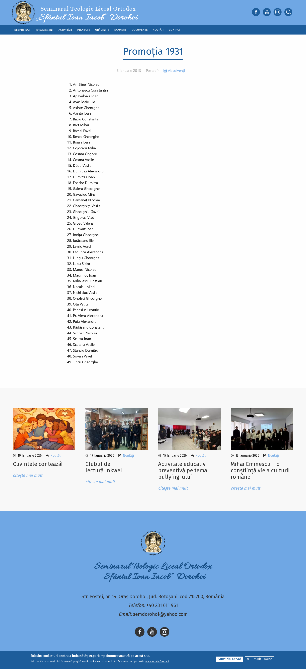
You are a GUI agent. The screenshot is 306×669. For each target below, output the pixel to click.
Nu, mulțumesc (260, 659)
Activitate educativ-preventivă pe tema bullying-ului (183, 470)
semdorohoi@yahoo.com (160, 614)
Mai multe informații (157, 662)
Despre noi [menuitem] (22, 30)
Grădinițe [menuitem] (102, 30)
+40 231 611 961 (162, 605)
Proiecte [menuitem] (83, 30)
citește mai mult (27, 475)
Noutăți (55, 455)
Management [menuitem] (44, 30)
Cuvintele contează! (38, 464)
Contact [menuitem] (174, 30)
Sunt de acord (229, 659)
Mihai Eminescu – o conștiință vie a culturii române (260, 470)
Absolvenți (176, 70)
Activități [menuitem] (65, 30)
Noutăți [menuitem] (158, 30)
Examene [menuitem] (120, 30)
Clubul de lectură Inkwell (104, 467)
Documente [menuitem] (140, 30)
